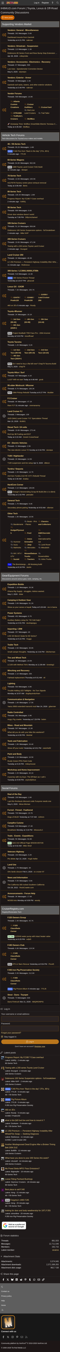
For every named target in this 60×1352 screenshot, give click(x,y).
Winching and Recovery (18, 671)
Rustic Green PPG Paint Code (20, 761)
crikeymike (23, 56)
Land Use (12, 865)
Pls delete (12, 859)
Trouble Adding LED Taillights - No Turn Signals (27, 690)
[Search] (57, 3)
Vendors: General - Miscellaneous (23, 30)
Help (3, 1301)
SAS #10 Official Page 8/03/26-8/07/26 (25, 843)
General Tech (14, 501)
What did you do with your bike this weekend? (26, 732)
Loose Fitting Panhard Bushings (19, 1179)
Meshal (29, 735)
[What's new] (52, 3)
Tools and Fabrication (18, 741)
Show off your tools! (15, 748)
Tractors (29, 559)
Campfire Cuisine (16, 823)
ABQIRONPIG (38, 1002)
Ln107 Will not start (15, 379)
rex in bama (52, 607)
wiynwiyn (22, 72)
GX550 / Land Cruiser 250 (44, 297)
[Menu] (2, 2)
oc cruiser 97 (39, 872)
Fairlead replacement (16, 678)
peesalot (29, 495)
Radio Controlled (15, 712)
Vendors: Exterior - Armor (19, 78)
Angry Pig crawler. (15, 719)
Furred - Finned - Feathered (20, 810)
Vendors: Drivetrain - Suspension (23, 46)
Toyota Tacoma (14, 342)
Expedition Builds (16, 584)
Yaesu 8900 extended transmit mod (22, 706)
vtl (44, 678)
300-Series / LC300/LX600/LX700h (23, 271)
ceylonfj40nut (30, 780)
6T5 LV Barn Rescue (18, 964)
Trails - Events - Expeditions (20, 836)
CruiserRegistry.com (13, 908)
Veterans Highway (16, 852)
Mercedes (29, 548)
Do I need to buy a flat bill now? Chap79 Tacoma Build (32, 364)
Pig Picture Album (18, 989)
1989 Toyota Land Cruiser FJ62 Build (25, 167)
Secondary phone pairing (18, 508)
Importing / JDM (15, 629)
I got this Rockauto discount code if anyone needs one (29, 801)
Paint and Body (15, 754)
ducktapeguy (31, 623)
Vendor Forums (15, 93)
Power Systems (15, 613)
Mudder (50, 392)
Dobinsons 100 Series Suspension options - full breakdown (31, 230)
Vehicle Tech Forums (13, 135)
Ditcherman (50, 652)
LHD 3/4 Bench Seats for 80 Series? (22, 636)
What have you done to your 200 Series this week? (27, 1158)
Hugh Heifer (33, 859)
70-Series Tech (14, 176)
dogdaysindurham (33, 693)
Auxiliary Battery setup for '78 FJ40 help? (24, 620)
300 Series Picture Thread (21, 278)
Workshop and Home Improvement (24, 770)
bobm (43, 719)
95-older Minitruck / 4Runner (21, 385)
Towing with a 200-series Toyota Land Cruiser (26, 246)
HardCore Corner (15, 485)
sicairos (55, 1250)
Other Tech (13, 513)
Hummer (15, 542)
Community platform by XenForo (24, 1343)
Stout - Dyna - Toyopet (18, 995)
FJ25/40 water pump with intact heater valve (29, 936)
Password (5, 1024)
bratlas (25, 479)
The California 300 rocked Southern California (26, 885)
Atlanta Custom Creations (15, 104)
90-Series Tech (14, 207)
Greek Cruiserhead (30, 437)
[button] (29, 1286)
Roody (33, 305)
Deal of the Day (15, 794)
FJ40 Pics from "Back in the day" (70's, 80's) (28, 151)
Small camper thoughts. (17, 652)
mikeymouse (30, 764)
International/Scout (44, 539)
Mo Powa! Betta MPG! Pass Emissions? (22, 1168)
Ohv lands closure (15, 872)
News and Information (18, 878)
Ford (27, 533)
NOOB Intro (12, 900)
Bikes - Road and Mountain (20, 725)
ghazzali (30, 281)
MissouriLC (38, 830)
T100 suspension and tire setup (20, 463)
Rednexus (25, 265)
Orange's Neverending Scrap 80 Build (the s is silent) (31, 492)
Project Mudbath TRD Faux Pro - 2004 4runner (29, 333)
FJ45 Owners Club (16, 945)
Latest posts (10, 1053)
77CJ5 (23, 154)
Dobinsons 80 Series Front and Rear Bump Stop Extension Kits (33, 53)
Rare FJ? (11, 405)
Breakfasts (12, 830)
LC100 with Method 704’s (18, 665)
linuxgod (23, 249)
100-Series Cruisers (17, 223)
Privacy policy (6, 1296)
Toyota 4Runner (15, 311)
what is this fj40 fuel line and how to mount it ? (25, 1120)
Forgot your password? (11, 1033)
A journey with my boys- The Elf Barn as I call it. (27, 777)
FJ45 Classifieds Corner (15, 956)
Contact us (5, 1291)
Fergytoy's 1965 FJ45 (17, 1200)
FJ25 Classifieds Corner (15, 928)
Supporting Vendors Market (16, 24)
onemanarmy (34, 405)
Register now (39, 1046)
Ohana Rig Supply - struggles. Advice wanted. (26, 591)
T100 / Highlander (16, 456)
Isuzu (14, 545)
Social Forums (10, 788)
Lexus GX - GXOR (16, 287)
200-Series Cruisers (17, 239)
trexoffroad (29, 336)
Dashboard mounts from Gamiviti (21, 37)
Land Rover (44, 545)
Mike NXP (24, 233)
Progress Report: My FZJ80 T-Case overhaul (26, 199)
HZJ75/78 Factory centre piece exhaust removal (27, 183)
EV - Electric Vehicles (17, 443)
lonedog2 (50, 665)
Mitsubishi (43, 548)
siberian (50, 508)
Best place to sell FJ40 (15, 1189)
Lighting (11, 683)
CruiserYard (45, 107)
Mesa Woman (24, 804)
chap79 (22, 367)
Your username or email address (15, 1014)
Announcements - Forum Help (21, 893)
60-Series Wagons (16, 160)
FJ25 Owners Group (17, 918)
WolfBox (29, 119)
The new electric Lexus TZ (18, 450)
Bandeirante (17, 524)
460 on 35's (12, 305)
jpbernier (52, 706)
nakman (29, 40)
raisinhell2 (47, 748)
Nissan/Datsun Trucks (30, 553)
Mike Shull (27, 846)
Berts (25, 186)
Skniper (24, 170)
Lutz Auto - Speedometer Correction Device (25, 69)
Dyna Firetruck (13, 1002)
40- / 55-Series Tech (16, 144)
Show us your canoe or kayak (19, 607)
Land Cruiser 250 (15, 255)
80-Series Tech (14, 192)
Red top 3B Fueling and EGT (19, 434)
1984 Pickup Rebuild (18, 392)
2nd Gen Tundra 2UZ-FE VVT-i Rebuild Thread (26, 476)
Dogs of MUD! (13, 817)
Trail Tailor (43, 113)
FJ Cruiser (12, 398)
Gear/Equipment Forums (15, 575)
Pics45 (51, 964)
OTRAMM (16, 113)
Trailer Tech (13, 645)
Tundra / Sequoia (15, 469)
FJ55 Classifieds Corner (15, 981)
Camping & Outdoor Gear (19, 600)
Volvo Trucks (45, 559)
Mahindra (16, 548)
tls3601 (23, 421)
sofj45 (28, 939)
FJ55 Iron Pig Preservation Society (23, 970)
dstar (21, 594)
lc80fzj (23, 201)
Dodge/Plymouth (17, 530)
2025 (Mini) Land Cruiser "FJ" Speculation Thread (28, 418)
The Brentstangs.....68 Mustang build (25, 564)
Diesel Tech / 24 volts (17, 427)
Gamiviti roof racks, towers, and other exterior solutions (30, 85)
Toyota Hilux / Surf (16, 372)
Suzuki (15, 559)
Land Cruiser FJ (15, 411)
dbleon (47, 463)
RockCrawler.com (26, 887)
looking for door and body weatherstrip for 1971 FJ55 (28, 1210)
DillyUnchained (31, 217)
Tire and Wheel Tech (17, 658)
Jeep (27, 545)
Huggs (29, 639)
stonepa (49, 450)
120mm (41, 817)
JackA (28, 567)
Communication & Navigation (21, 699)
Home (3, 1305)
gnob (41, 379)
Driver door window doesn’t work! (21, 214)
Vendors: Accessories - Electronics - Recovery (29, 62)
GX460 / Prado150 (12, 1116)
